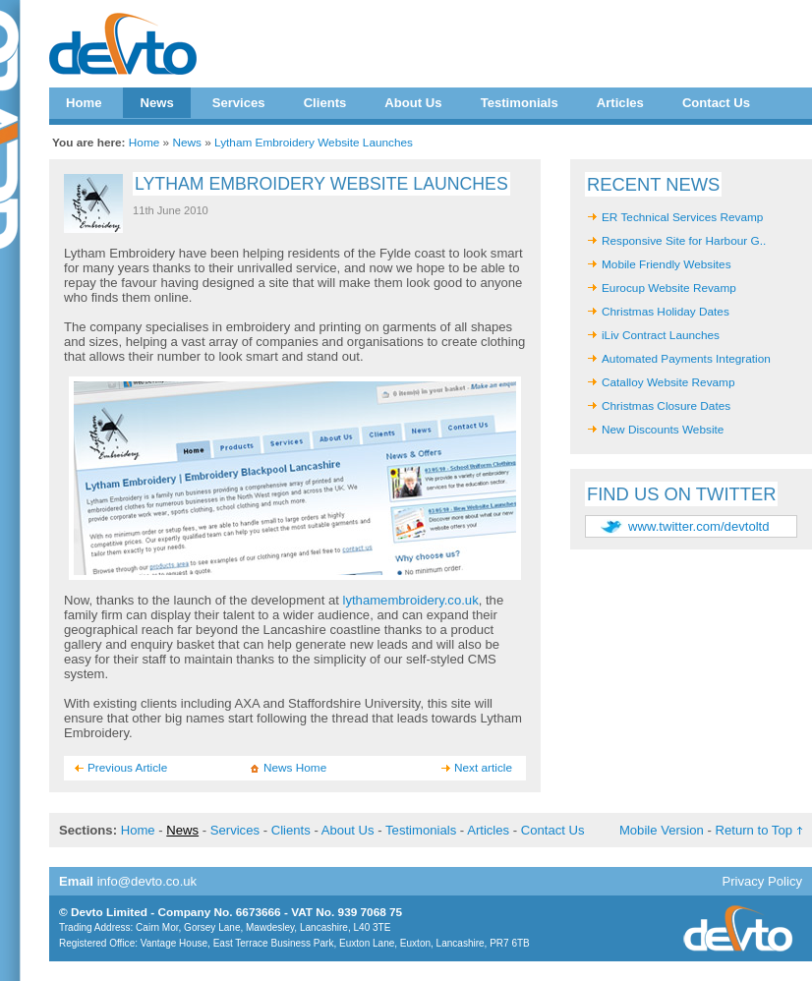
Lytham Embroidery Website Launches (313, 142)
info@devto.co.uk (147, 881)
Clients (325, 102)
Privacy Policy (762, 881)
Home (83, 102)
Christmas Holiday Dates (665, 311)
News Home (294, 768)
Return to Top (754, 830)
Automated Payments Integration (686, 359)
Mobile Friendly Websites (666, 264)
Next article (483, 768)
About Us (412, 102)
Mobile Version (661, 830)
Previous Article (127, 768)
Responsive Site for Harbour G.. (684, 241)
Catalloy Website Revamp (668, 382)
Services (238, 102)
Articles (620, 102)
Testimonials (519, 102)
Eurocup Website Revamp (669, 288)
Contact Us (716, 102)
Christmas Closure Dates (666, 406)
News (156, 102)
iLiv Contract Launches (661, 335)
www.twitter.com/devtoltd (699, 526)
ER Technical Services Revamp (682, 217)
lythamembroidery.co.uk (411, 600)
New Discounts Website (663, 429)
